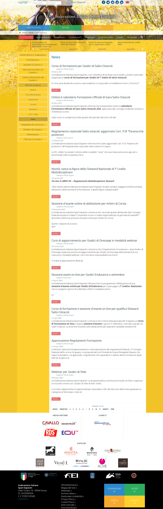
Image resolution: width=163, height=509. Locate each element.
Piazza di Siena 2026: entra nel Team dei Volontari (72, 43)
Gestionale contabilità (71, 496)
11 (99, 409)
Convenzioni (89, 37)
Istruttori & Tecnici (32, 64)
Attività (129, 27)
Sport (65, 27)
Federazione (34, 27)
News (33, 119)
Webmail (65, 490)
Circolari (33, 104)
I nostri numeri (75, 37)
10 (96, 409)
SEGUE (55, 90)
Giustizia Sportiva (43, 37)
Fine (112, 409)
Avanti (105, 409)
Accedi (73, 2)
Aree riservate (67, 504)
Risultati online (26, 37)
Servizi (97, 27)
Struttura (33, 90)
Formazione (132, 37)
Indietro (63, 409)
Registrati (82, 2)
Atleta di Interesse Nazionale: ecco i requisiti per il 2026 (101, 43)
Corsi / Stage (33, 114)
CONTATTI (23, 499)
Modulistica (33, 109)
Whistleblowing (69, 484)
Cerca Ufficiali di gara (33, 95)
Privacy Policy (67, 499)
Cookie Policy (67, 501)
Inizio (55, 409)
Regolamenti (33, 100)
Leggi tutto (45, 49)
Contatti (119, 37)
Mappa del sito (68, 487)
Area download (68, 507)
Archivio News (68, 493)
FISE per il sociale (32, 139)
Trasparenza (59, 37)
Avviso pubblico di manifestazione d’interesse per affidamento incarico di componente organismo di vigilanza (44, 46)
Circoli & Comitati (105, 37)
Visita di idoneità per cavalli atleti (128, 43)
